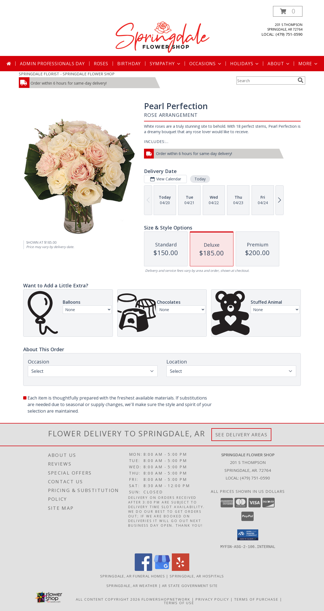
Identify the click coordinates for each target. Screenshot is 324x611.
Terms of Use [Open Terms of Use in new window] (179, 602)
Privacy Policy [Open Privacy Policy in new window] (212, 599)
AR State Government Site (190, 585)
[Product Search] (266, 80)
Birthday (129, 64)
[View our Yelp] (180, 569)
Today (200, 178)
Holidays (245, 64)
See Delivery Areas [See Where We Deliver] (241, 434)
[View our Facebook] (143, 569)
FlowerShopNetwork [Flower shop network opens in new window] (166, 599)
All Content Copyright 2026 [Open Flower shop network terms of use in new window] (108, 599)
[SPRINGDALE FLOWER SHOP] (162, 31)
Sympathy (165, 64)
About (279, 64)
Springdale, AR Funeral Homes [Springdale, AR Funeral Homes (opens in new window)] (132, 575)
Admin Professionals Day (52, 64)
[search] (300, 80)
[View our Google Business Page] (162, 569)
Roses (101, 64)
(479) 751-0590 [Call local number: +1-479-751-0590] (288, 34)
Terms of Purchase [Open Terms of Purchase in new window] (256, 599)
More (308, 64)
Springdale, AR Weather (132, 585)
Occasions (205, 64)
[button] (287, 11)
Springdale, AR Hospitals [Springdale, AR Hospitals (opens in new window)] (197, 575)
